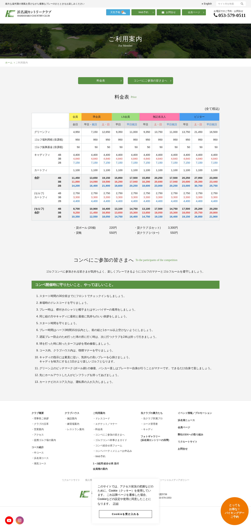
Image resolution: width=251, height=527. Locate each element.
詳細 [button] (116, 504)
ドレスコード (59, 309)
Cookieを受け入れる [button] (125, 514)
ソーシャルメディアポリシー (174, 486)
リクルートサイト (71, 486)
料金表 (109, 87)
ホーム (9, 69)
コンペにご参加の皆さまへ (152, 87)
